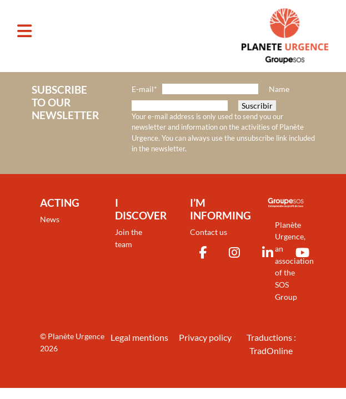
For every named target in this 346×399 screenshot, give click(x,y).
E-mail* (144, 89)
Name (279, 89)
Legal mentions (139, 337)
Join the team (128, 238)
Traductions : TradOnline (271, 344)
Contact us (208, 232)
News (49, 219)
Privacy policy (205, 337)
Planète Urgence (76, 336)
